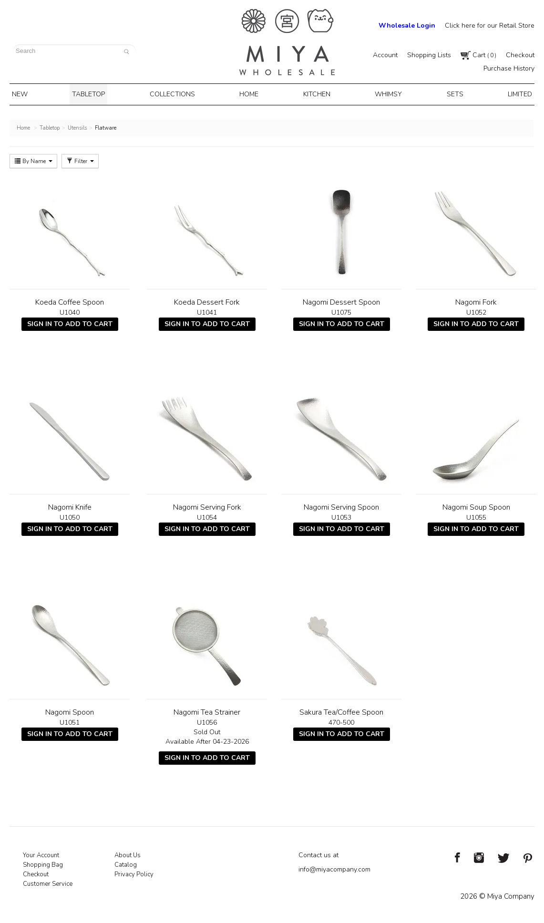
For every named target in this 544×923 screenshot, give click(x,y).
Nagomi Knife (70, 505)
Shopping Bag (43, 863)
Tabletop (93, 93)
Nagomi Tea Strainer (207, 710)
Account (385, 55)
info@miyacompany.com (334, 867)
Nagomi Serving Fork (207, 505)
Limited (512, 93)
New (27, 93)
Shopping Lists (429, 55)
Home (251, 93)
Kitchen (316, 93)
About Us (127, 853)
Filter (80, 159)
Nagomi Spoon (69, 710)
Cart (478, 55)
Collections (176, 93)
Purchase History (508, 68)
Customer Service (47, 882)
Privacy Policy (134, 872)
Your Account (41, 853)
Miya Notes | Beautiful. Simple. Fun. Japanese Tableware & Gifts (287, 42)
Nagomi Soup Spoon (476, 505)
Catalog (125, 863)
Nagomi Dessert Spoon (341, 300)
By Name (33, 159)
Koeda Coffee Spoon (69, 300)
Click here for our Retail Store (489, 25)
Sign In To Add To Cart (70, 322)
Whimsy (385, 93)
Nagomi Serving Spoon (341, 505)
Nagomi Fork (476, 300)
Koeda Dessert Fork (207, 300)
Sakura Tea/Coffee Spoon (341, 710)
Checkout (520, 55)
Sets (450, 93)
